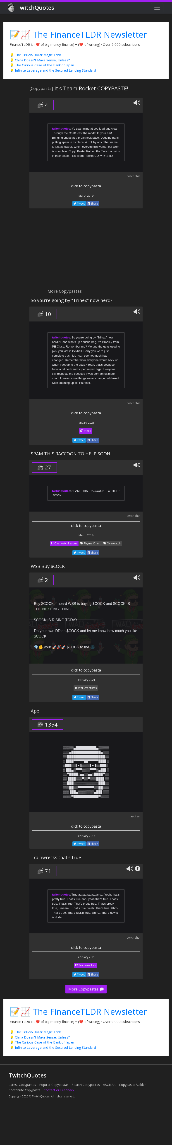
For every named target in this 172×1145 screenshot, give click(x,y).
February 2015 (86, 836)
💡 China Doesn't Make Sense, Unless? (40, 60)
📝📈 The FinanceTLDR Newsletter (78, 34)
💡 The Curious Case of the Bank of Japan (42, 65)
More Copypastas (86, 989)
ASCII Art (109, 1084)
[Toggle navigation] (157, 7)
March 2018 (86, 535)
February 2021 (86, 680)
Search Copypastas (86, 1084)
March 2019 (86, 196)
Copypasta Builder (132, 1084)
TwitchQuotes (31, 7)
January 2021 (86, 423)
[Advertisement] (59, 251)
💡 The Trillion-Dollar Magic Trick (35, 55)
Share (93, 203)
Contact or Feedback (59, 1090)
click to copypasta (86, 186)
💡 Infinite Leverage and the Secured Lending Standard (53, 70)
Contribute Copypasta (25, 1090)
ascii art (135, 816)
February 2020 (86, 957)
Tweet (79, 203)
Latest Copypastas (22, 1084)
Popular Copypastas (54, 1084)
